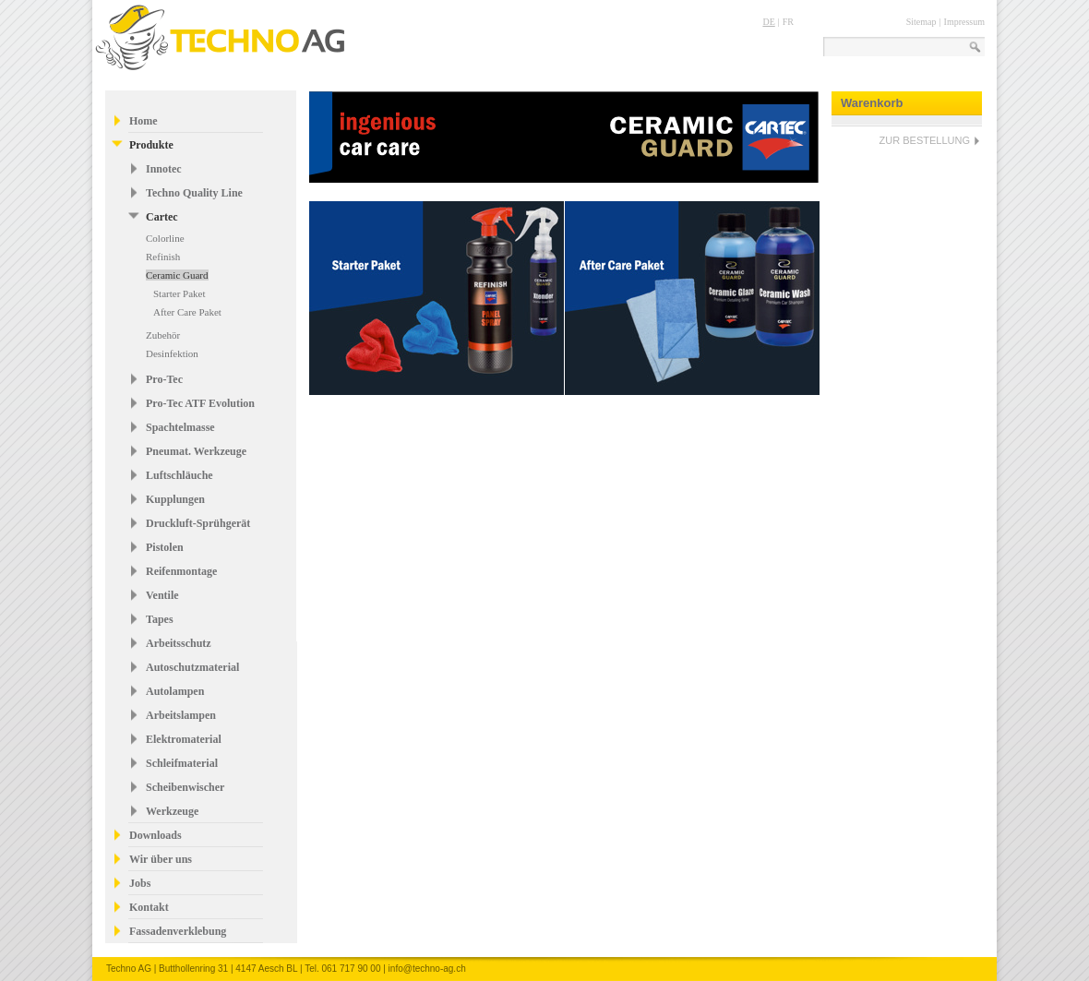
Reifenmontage (181, 571)
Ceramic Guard (177, 275)
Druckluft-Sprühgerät (198, 523)
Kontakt (149, 907)
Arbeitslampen (181, 715)
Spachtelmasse (180, 427)
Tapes (160, 619)
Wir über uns (160, 859)
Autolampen (175, 691)
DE (768, 22)
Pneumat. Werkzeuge (196, 451)
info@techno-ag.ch (427, 968)
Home (143, 120)
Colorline (165, 238)
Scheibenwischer (185, 787)
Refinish (163, 256)
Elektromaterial (183, 739)
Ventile (162, 595)
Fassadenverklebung (177, 931)
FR (788, 22)
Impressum (964, 22)
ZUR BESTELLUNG (925, 140)
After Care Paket (187, 311)
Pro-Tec (164, 379)
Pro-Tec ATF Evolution (200, 403)
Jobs (139, 883)
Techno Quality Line (194, 192)
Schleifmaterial (182, 763)
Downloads (155, 835)
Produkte (151, 144)
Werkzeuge (172, 811)
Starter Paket (179, 293)
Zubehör (163, 335)
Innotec (164, 168)
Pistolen (165, 547)
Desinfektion (172, 353)
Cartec (162, 216)
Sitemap (921, 22)
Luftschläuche (179, 475)
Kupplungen (175, 499)
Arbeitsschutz (178, 643)
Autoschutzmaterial (192, 667)
